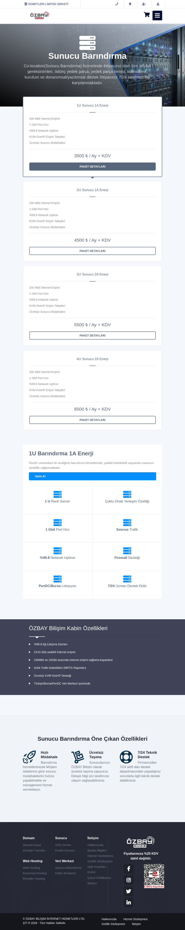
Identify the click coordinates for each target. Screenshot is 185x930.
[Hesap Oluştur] (144, 4)
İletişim (92, 883)
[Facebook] (128, 869)
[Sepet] (145, 15)
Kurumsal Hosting (35, 873)
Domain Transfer (34, 850)
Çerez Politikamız (99, 877)
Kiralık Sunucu (65, 850)
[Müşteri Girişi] (158, 4)
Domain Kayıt (32, 845)
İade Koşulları (96, 866)
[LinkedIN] (128, 902)
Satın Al (40, 476)
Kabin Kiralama (65, 873)
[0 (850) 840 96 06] (117, 4)
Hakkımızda (95, 845)
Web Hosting (31, 867)
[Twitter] (128, 891)
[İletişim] (130, 4)
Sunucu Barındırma (68, 867)
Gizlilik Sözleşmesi (99, 861)
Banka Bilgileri (97, 850)
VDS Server (63, 845)
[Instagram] (128, 880)
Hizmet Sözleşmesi (100, 856)
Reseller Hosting (34, 878)
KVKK (91, 872)
